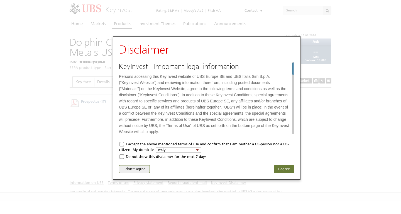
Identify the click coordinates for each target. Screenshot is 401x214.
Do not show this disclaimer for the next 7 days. (166, 157)
